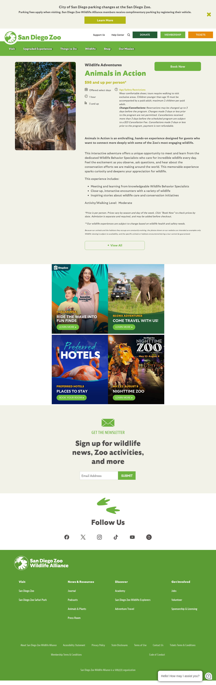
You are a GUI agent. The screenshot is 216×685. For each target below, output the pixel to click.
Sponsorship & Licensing (184, 609)
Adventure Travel (124, 609)
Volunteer (176, 600)
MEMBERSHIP (173, 34)
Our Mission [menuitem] (126, 48)
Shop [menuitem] (107, 48)
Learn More (105, 20)
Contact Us (158, 645)
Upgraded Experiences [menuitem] (37, 48)
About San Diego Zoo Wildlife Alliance (39, 645)
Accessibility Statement (74, 645)
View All (116, 245)
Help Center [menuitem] (117, 35)
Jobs (173, 591)
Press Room (74, 618)
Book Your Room (70, 397)
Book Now (177, 66)
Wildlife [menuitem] (90, 48)
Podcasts (73, 600)
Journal (72, 591)
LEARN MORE (66, 327)
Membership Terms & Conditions (66, 654)
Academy (120, 591)
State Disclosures (119, 645)
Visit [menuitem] (12, 48)
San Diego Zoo (26, 591)
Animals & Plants (77, 609)
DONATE (145, 34)
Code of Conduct (157, 654)
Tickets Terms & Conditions (182, 645)
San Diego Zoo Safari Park (33, 600)
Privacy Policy (98, 645)
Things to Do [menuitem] (68, 48)
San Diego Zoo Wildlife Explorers (132, 600)
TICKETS (200, 34)
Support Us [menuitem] (99, 35)
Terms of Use (140, 645)
